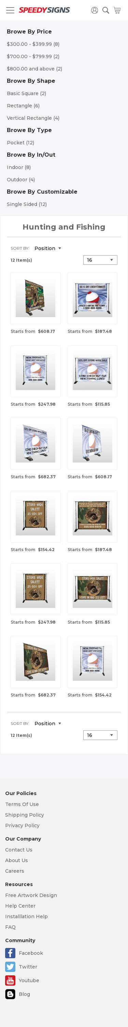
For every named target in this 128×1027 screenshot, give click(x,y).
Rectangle (23, 106)
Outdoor (21, 179)
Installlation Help (26, 916)
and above (34, 69)
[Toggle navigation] (10, 10)
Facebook (31, 953)
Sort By (19, 248)
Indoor (19, 167)
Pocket (20, 142)
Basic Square (26, 93)
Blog (24, 994)
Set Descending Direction (71, 249)
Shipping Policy (24, 815)
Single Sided (27, 204)
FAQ (10, 927)
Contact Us (18, 850)
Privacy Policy (22, 825)
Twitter (28, 967)
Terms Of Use (22, 804)
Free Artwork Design (31, 895)
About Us (16, 860)
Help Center (20, 906)
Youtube (29, 980)
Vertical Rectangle (33, 118)
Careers (14, 871)
